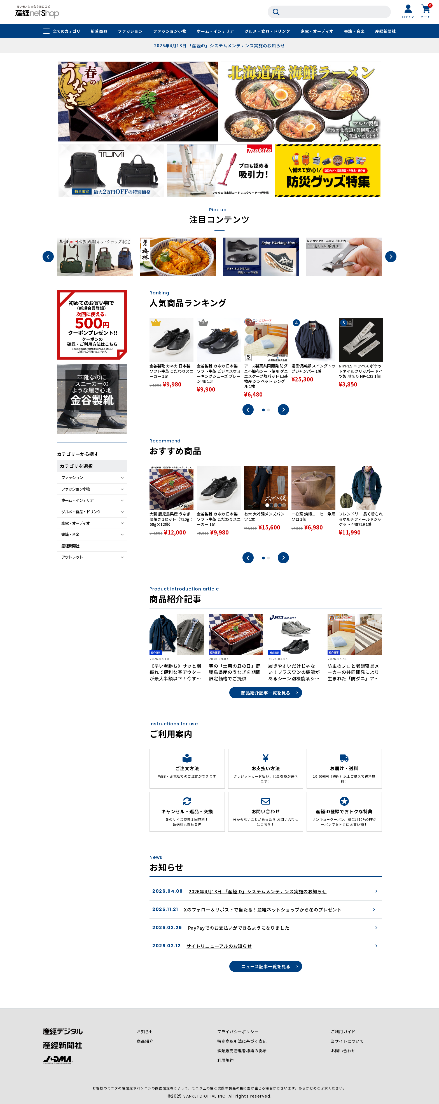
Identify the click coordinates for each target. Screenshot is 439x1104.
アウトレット (72, 557)
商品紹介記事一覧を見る (265, 692)
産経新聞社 (385, 31)
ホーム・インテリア (215, 31)
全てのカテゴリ (66, 31)
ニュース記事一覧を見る (265, 966)
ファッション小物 (169, 31)
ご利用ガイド (343, 1032)
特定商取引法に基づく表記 (242, 1041)
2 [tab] (268, 410)
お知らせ (145, 1032)
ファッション (130, 31)
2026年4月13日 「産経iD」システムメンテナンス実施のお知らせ (219, 45)
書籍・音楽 (354, 31)
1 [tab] (263, 410)
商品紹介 (145, 1041)
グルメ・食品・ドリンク (267, 31)
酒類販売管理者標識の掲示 (242, 1051)
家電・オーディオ (317, 31)
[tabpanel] (171, 358)
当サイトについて (347, 1041)
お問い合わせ (343, 1051)
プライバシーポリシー (238, 1032)
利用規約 (225, 1060)
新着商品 (99, 31)
